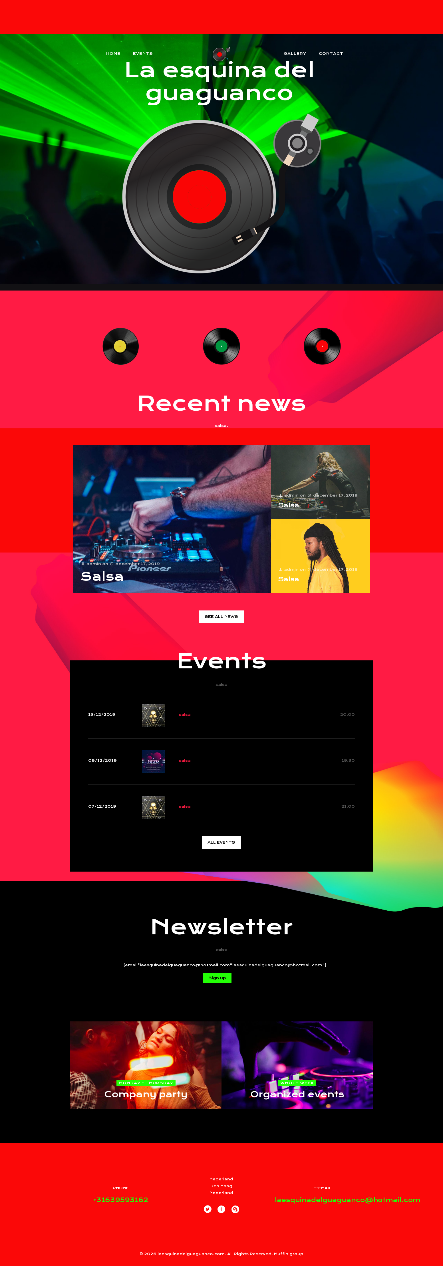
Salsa (102, 576)
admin (93, 563)
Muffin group (288, 1254)
